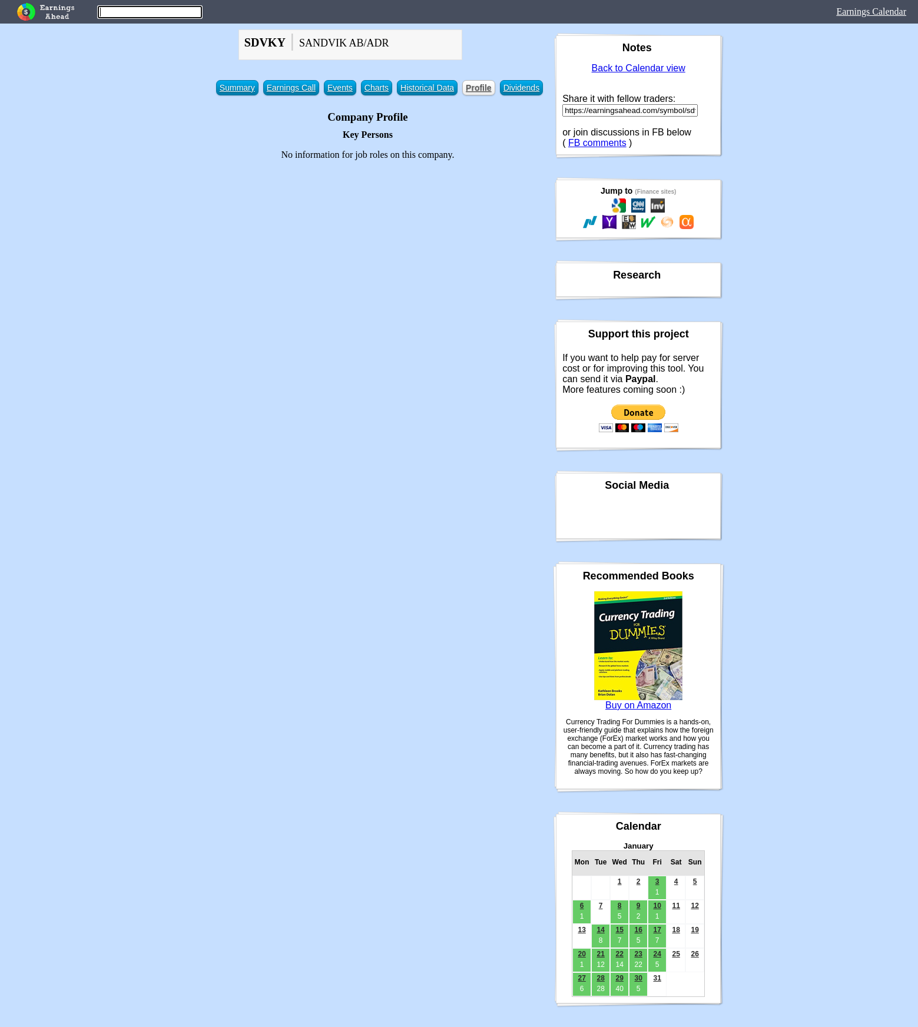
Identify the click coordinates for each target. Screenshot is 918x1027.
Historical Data (427, 88)
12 (694, 906)
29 (619, 978)
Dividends (521, 88)
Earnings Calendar (871, 11)
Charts (376, 88)
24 (657, 954)
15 (619, 930)
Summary (237, 88)
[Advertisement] (367, 252)
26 (694, 954)
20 (581, 954)
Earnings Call (291, 88)
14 (600, 930)
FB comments (597, 143)
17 (657, 930)
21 (600, 954)
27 (581, 978)
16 (638, 930)
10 (657, 906)
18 (676, 930)
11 (676, 906)
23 (638, 954)
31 (657, 978)
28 (600, 978)
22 (619, 954)
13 (581, 930)
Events (340, 88)
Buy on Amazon (638, 705)
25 (676, 954)
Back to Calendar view (638, 68)
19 (694, 930)
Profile (479, 88)
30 (638, 978)
